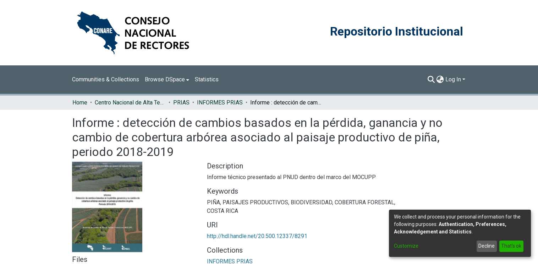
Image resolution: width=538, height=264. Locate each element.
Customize (406, 246)
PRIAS (181, 102)
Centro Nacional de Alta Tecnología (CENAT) (130, 102)
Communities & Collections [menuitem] (105, 79)
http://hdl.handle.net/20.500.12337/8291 (257, 236)
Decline (486, 246)
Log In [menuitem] (453, 79)
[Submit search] (431, 79)
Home (79, 102)
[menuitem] (167, 79)
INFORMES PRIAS (220, 102)
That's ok (511, 246)
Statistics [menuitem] (207, 79)
